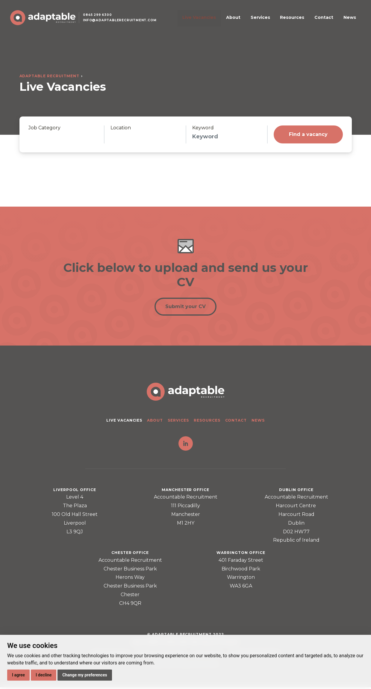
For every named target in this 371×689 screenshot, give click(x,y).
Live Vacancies (226, 21)
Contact (327, 21)
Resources (302, 21)
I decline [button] (44, 675)
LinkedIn (185, 445)
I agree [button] (18, 675)
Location (120, 127)
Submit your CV (185, 308)
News (347, 21)
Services (276, 21)
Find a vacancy (308, 134)
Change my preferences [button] (84, 675)
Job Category (44, 127)
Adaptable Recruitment (49, 76)
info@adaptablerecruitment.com (124, 25)
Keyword (203, 127)
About (255, 21)
